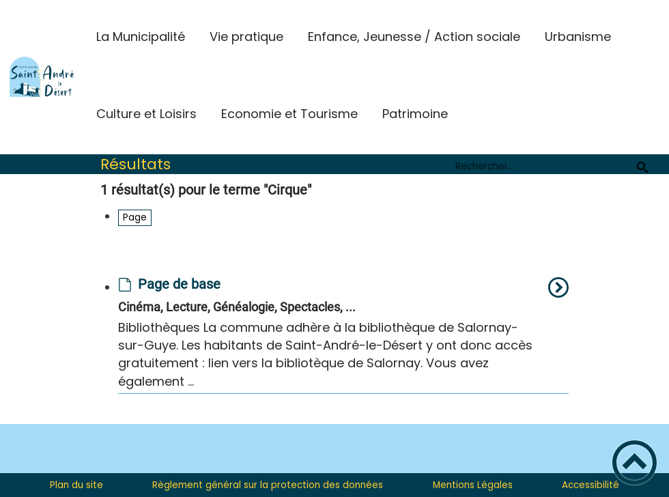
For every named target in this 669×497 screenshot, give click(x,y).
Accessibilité (590, 485)
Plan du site (76, 485)
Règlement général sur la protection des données (267, 485)
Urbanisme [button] (578, 36)
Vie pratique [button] (246, 36)
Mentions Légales (473, 485)
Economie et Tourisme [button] (289, 113)
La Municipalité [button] (140, 36)
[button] (634, 462)
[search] (543, 166)
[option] (343, 335)
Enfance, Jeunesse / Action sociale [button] (414, 36)
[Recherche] (642, 166)
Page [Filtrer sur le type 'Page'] (135, 217)
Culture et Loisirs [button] (146, 113)
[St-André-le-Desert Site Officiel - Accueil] (41, 77)
